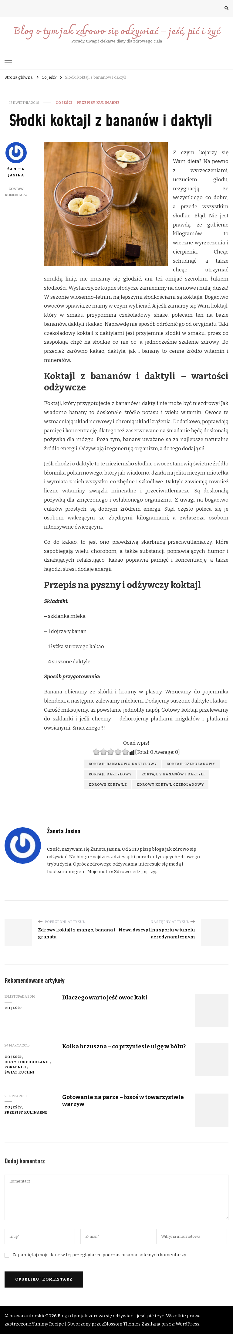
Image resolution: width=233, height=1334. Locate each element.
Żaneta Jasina (16, 159)
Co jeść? (64, 102)
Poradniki (16, 1067)
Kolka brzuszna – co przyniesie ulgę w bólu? (124, 1046)
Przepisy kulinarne (98, 102)
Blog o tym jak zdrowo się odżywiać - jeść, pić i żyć (111, 1316)
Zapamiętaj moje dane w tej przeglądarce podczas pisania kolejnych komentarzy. (99, 1254)
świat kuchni (20, 1072)
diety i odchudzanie (27, 1062)
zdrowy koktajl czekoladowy (170, 784)
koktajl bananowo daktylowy (123, 764)
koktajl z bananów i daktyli (173, 774)
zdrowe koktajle (108, 784)
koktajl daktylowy (110, 774)
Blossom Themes (122, 1324)
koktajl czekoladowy (191, 764)
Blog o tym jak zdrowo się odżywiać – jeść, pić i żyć (117, 32)
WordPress (187, 1324)
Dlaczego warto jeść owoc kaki (104, 997)
